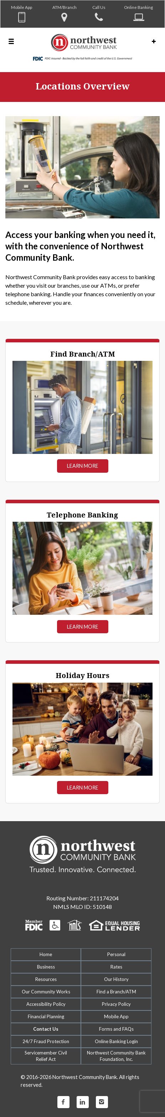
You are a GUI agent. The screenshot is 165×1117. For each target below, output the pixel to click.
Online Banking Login (116, 1041)
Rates (116, 967)
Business (46, 967)
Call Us (98, 7)
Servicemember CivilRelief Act (46, 1056)
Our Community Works (46, 991)
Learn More (82, 466)
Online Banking (138, 7)
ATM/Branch (64, 7)
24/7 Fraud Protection (45, 1041)
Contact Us (45, 1029)
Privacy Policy (116, 1004)
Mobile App (21, 7)
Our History (116, 979)
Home (46, 954)
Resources (46, 979)
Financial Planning (46, 1016)
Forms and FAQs (116, 1029)
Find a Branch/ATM (116, 991)
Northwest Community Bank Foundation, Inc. (116, 1056)
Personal (116, 954)
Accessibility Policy (46, 1004)
